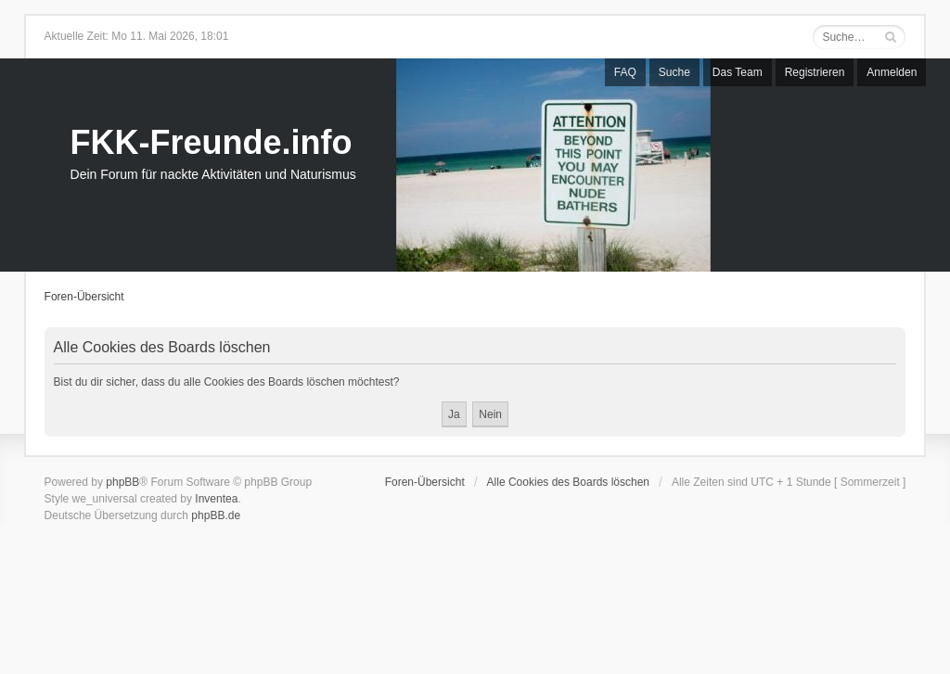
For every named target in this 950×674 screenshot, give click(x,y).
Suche (674, 72)
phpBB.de (215, 515)
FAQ (625, 72)
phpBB (122, 482)
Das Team (737, 72)
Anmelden (892, 72)
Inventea (216, 498)
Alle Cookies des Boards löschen (568, 482)
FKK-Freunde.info (212, 142)
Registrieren (815, 72)
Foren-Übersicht (84, 296)
